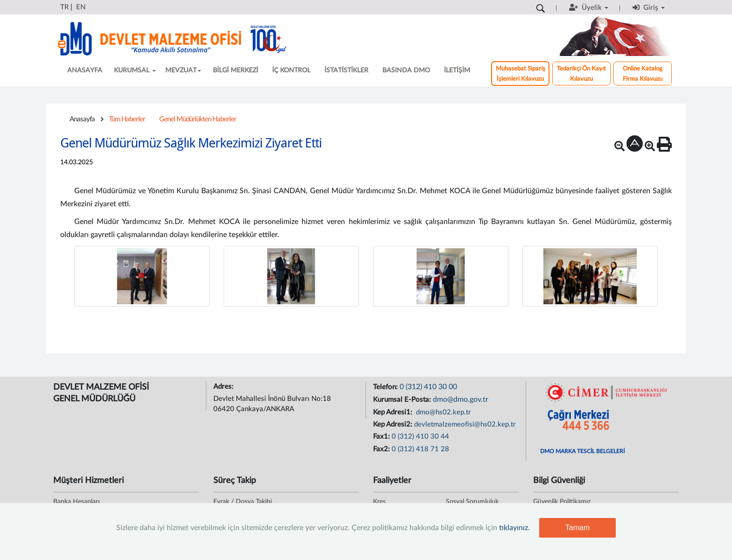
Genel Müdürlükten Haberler (197, 119)
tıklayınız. (514, 528)
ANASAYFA (84, 70)
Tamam (577, 528)
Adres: (224, 386)
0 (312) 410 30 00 (428, 387)
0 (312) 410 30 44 (420, 436)
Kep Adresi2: (393, 424)
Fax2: (382, 449)
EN (80, 7)
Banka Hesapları (76, 501)
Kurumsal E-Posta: (403, 399)
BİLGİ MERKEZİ (235, 70)
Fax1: (382, 436)
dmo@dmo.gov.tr (460, 399)
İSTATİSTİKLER (346, 70)
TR (64, 7)
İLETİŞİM (457, 70)
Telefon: (386, 387)
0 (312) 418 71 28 (420, 449)
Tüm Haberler (127, 119)
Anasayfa (82, 119)
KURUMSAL (135, 70)
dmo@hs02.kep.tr (442, 412)
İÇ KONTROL (291, 70)
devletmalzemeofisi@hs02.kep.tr (465, 424)
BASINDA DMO (406, 70)
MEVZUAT (183, 70)
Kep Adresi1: (393, 412)
